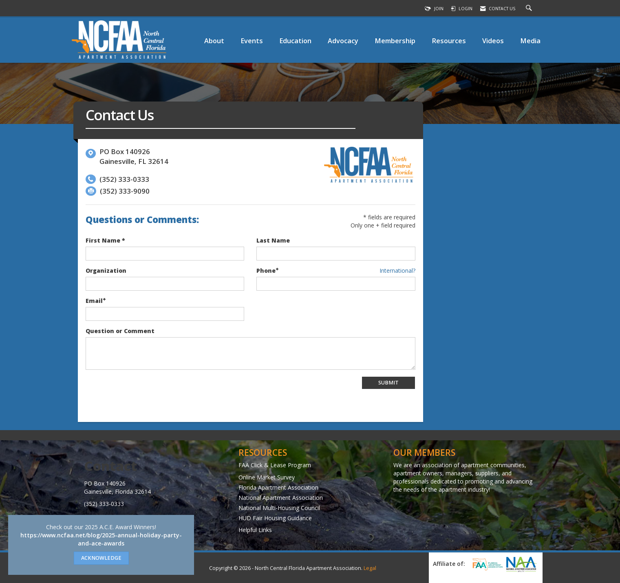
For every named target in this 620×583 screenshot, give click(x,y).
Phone (266, 270)
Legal (370, 568)
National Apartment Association (280, 497)
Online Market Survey (266, 477)
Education (295, 40)
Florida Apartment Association (278, 487)
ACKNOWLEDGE (101, 557)
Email (94, 301)
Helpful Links (255, 530)
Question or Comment (120, 331)
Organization (106, 270)
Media (530, 40)
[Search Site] (530, 8)
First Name (103, 240)
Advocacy (343, 40)
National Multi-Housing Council (279, 508)
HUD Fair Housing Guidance (275, 518)
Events (251, 40)
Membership (395, 40)
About (214, 40)
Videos (493, 40)
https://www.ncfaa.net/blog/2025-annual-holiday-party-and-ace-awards (101, 539)
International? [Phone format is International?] (397, 270)
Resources (449, 40)
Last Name (273, 240)
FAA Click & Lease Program (274, 465)
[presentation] (148, 392)
